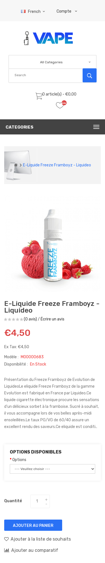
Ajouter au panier (33, 525)
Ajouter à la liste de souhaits (37, 539)
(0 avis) (30, 319)
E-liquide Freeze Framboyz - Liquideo (57, 165)
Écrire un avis (52, 319)
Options (19, 459)
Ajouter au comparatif (31, 550)
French (33, 11)
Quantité (13, 501)
